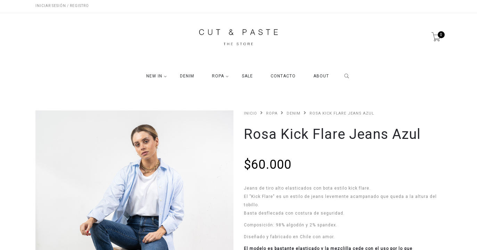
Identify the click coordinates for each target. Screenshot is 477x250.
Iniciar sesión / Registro (62, 6)
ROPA (218, 76)
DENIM (187, 76)
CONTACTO (283, 76)
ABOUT (321, 76)
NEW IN (154, 76)
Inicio (250, 113)
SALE (247, 76)
